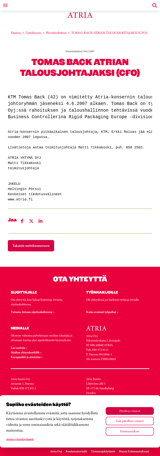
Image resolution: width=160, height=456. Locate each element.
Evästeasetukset (129, 431)
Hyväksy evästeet (129, 411)
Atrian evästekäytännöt (20, 439)
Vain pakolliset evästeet (130, 421)
